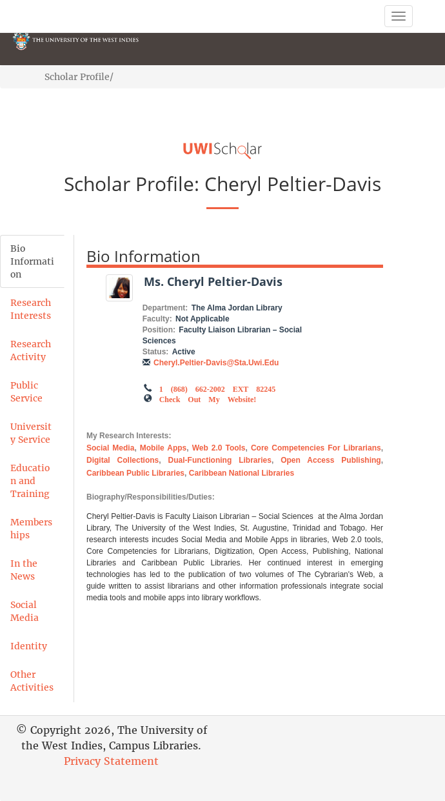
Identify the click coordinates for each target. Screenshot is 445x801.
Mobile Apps (163, 447)
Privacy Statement (111, 761)
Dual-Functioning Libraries (220, 460)
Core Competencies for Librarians (316, 447)
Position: (159, 329)
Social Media (24, 611)
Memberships (31, 528)
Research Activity (30, 350)
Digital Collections (122, 460)
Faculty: (157, 318)
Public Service (26, 392)
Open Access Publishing (331, 460)
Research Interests (30, 309)
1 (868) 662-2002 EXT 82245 (217, 387)
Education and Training (30, 481)
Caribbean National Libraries (241, 473)
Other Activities (32, 681)
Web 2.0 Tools (219, 447)
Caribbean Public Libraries (135, 473)
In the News (23, 570)
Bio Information (32, 261)
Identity (28, 646)
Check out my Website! (208, 398)
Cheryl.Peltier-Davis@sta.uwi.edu (216, 362)
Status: (156, 351)
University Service (31, 433)
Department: (165, 307)
